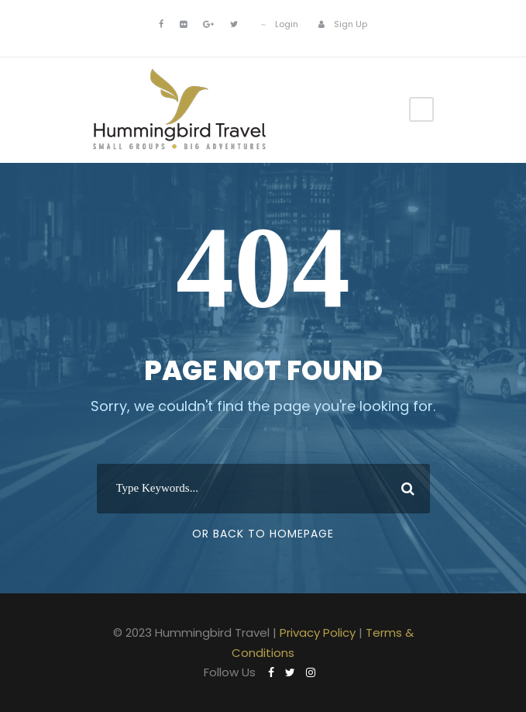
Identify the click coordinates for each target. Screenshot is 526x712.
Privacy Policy (318, 632)
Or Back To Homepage (263, 533)
